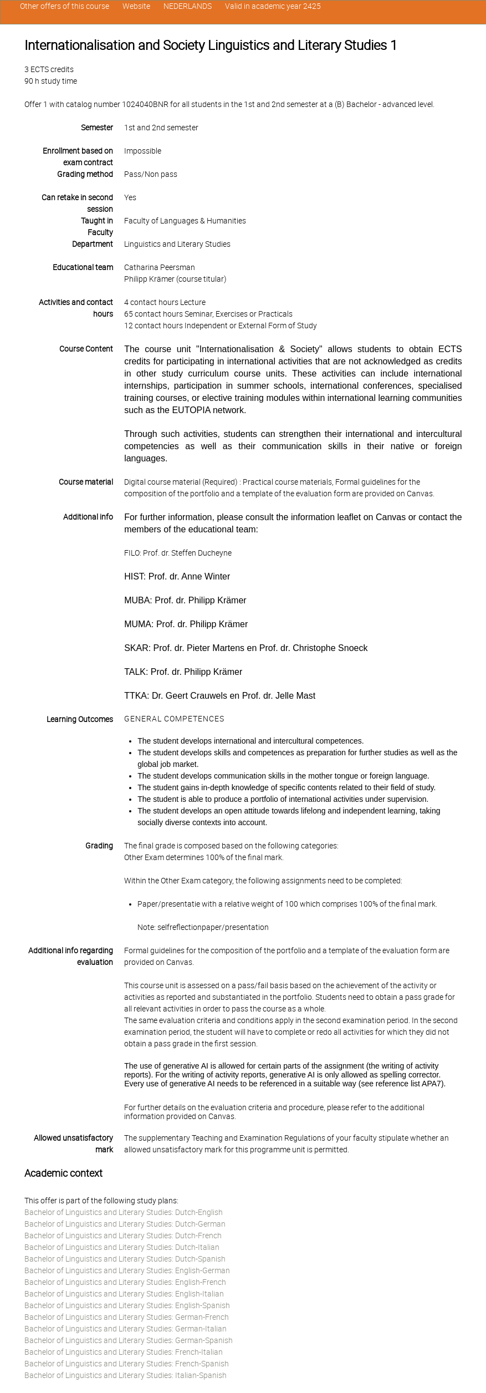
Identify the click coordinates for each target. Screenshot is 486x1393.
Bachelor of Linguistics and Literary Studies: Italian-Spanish (125, 1375)
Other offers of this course (64, 6)
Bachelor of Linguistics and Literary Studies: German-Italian (125, 1328)
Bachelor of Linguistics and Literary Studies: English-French (125, 1282)
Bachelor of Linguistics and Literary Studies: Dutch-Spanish (125, 1258)
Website (136, 6)
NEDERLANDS (187, 6)
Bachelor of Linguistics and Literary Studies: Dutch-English (123, 1212)
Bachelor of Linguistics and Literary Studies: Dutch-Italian (121, 1247)
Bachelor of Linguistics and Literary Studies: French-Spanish (126, 1363)
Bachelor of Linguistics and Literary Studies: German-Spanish (128, 1340)
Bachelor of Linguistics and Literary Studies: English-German (127, 1270)
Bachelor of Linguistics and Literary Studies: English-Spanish (127, 1305)
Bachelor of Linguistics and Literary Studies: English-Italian (124, 1293)
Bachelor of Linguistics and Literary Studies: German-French (126, 1317)
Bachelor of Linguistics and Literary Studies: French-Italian (123, 1352)
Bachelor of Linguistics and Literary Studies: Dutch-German (125, 1223)
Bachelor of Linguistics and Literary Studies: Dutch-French (123, 1235)
